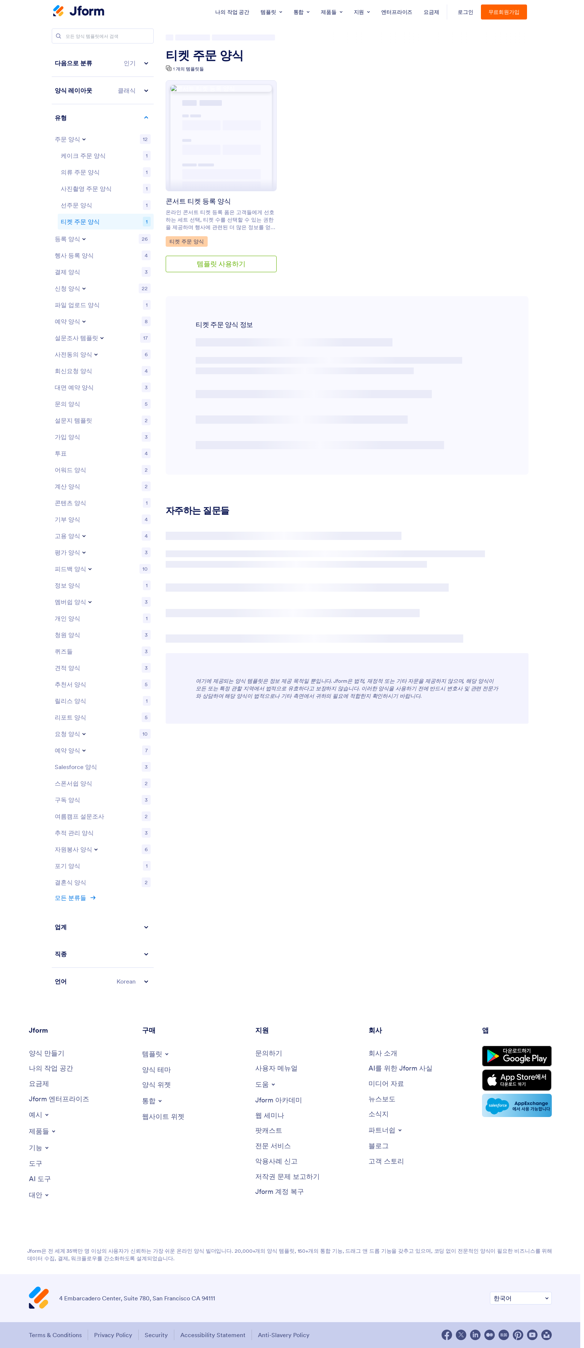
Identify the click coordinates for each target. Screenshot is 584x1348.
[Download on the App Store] (517, 1080)
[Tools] (35, 1163)
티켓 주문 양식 (205, 55)
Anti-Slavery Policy (284, 1335)
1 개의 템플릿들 (188, 69)
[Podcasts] (268, 1130)
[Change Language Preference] (521, 1298)
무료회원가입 (504, 12)
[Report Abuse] (276, 1161)
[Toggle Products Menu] (43, 1131)
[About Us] (382, 1053)
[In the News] (381, 1099)
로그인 (465, 12)
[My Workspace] (51, 1068)
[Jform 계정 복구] (279, 1192)
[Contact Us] (268, 1053)
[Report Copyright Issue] (287, 1177)
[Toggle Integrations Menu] (152, 1101)
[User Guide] (276, 1068)
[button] (103, 63)
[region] (103, 522)
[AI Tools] (40, 1179)
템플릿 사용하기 (221, 263)
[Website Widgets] (163, 1117)
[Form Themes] (156, 1070)
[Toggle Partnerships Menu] (385, 1130)
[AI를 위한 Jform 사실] (400, 1068)
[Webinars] (269, 1115)
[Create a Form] (46, 1053)
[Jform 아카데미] (278, 1100)
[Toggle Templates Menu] (156, 1054)
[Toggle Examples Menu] (39, 1115)
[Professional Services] (273, 1146)
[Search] (58, 35)
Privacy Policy (113, 1335)
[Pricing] (39, 1084)
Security (156, 1335)
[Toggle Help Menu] (265, 1084)
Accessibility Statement (213, 1335)
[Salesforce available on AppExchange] (517, 1105)
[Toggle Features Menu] (39, 1148)
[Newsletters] (378, 1114)
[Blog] (378, 1146)
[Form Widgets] (156, 1085)
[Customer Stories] (386, 1161)
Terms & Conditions (55, 1335)
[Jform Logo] (78, 11)
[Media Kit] (386, 1084)
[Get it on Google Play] (517, 1056)
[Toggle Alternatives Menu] (39, 1195)
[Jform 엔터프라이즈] (59, 1099)
